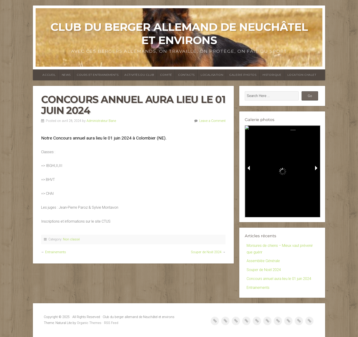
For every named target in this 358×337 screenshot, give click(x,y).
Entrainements (55, 252)
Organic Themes (89, 323)
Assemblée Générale (263, 261)
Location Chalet (301, 74)
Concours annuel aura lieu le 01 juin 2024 (279, 278)
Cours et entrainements (97, 74)
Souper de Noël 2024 (206, 252)
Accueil (49, 74)
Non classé (71, 239)
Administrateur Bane (101, 121)
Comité (166, 74)
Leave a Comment (212, 121)
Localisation (212, 74)
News (66, 74)
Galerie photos (242, 74)
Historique (272, 74)
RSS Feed (111, 323)
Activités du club (139, 74)
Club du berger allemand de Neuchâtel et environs (179, 33)
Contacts (186, 74)
